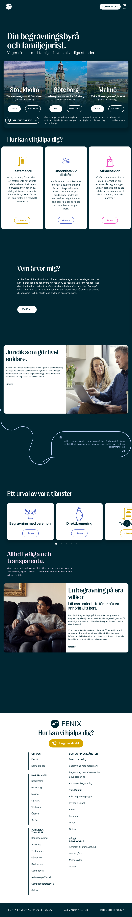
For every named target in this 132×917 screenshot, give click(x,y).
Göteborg (36, 787)
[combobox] (22, 120)
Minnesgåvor (76, 853)
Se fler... (35, 820)
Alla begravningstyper (81, 796)
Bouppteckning (39, 838)
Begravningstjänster (83, 753)
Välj (14, 109)
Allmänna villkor (76, 909)
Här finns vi (38, 775)
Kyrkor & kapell (77, 803)
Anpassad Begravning (80, 783)
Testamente (37, 851)
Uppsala (35, 800)
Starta (28, 309)
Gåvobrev (36, 857)
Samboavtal (37, 870)
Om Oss (36, 753)
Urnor (72, 822)
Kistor (72, 809)
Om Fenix (72, 647)
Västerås (36, 807)
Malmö (35, 794)
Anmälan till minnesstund (82, 846)
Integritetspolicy (112, 909)
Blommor (74, 816)
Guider (72, 829)
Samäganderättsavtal (42, 883)
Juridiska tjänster (37, 831)
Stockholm (37, 780)
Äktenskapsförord (41, 877)
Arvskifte (36, 844)
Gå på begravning (76, 840)
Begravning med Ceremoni (83, 765)
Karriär (35, 759)
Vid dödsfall (75, 789)
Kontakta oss (110, 6)
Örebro (35, 813)
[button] (127, 523)
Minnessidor (75, 860)
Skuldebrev (37, 864)
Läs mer (22, 220)
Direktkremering (77, 759)
